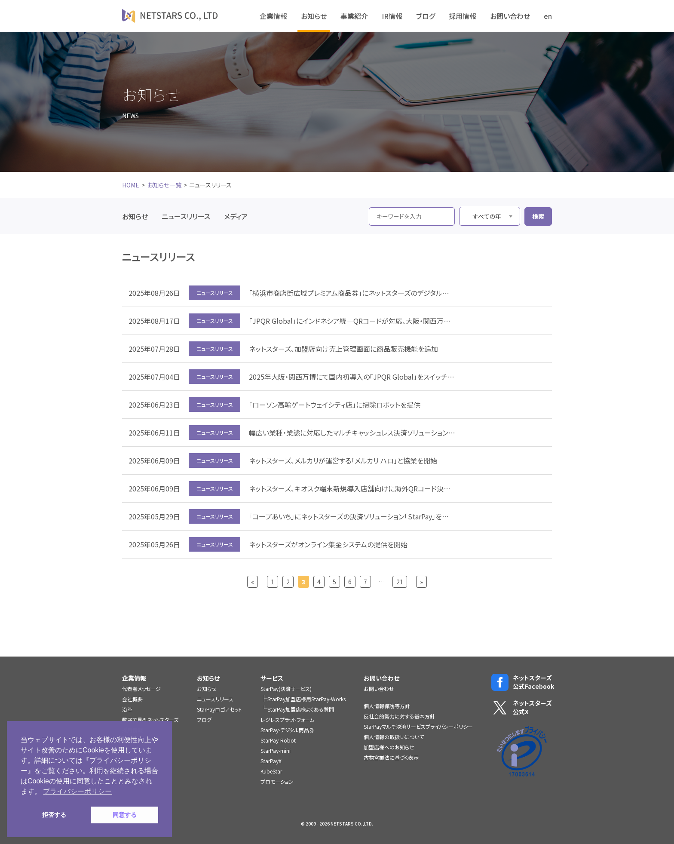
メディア (236, 216)
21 (399, 581)
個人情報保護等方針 (387, 705)
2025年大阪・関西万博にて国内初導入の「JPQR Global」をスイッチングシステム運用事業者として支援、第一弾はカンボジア (352, 376)
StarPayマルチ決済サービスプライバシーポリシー (418, 726)
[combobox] (489, 216)
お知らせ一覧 (164, 185)
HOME (130, 185)
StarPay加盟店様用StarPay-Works (306, 699)
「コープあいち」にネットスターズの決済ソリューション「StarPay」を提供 (352, 516)
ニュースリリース (186, 216)
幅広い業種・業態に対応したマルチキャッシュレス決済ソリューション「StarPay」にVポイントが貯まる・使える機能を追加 (352, 432)
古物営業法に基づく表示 (391, 757)
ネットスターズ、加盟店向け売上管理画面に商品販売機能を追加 (343, 349)
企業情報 (273, 16)
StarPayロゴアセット (219, 709)
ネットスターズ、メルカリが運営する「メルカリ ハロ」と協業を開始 (343, 460)
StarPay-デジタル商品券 (287, 730)
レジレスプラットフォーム (287, 719)
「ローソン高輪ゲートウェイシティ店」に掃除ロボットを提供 (334, 404)
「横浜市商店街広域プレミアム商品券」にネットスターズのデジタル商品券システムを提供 (352, 293)
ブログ (425, 16)
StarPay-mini (275, 750)
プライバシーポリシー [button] (77, 791)
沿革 (127, 709)
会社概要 (132, 699)
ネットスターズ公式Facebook (521, 682)
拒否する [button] (54, 814)
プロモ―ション (277, 781)
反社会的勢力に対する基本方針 (399, 716)
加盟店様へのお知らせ (389, 747)
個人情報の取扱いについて (394, 736)
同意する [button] (125, 814)
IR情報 (392, 16)
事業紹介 (354, 16)
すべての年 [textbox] (487, 216)
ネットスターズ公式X (521, 707)
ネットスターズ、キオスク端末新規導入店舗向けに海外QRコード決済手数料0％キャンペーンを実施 (352, 488)
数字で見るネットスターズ (150, 719)
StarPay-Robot (278, 740)
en (548, 16)
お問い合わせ (510, 16)
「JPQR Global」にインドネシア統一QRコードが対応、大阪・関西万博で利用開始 (352, 321)
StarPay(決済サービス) (286, 688)
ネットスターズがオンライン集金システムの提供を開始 (328, 544)
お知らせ (314, 16)
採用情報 (462, 16)
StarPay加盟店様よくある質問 (300, 709)
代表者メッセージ (141, 688)
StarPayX (271, 760)
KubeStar (271, 771)
